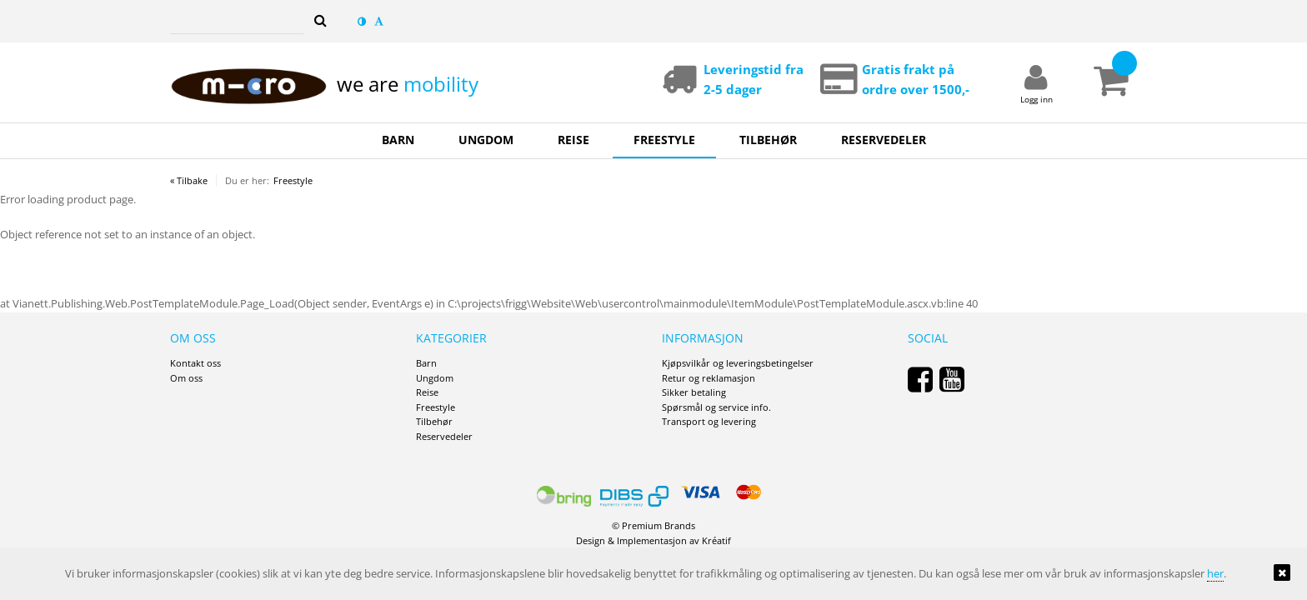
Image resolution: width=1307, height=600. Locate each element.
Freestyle (293, 180)
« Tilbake (189, 180)
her (1215, 573)
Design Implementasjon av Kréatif (653, 540)
